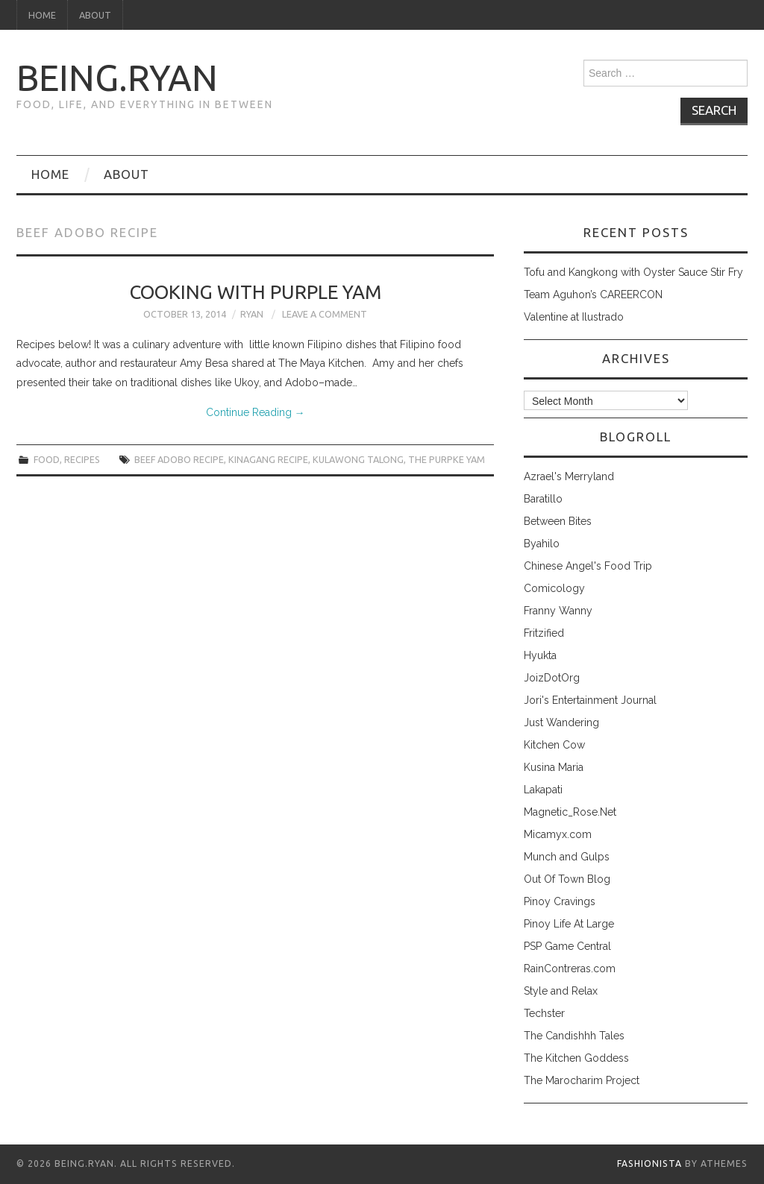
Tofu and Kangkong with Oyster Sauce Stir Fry (633, 272)
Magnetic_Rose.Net (570, 812)
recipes (82, 459)
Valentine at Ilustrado (574, 317)
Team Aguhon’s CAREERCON (593, 294)
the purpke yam (446, 459)
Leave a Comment (324, 314)
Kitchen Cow (554, 745)
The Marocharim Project (581, 1080)
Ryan (251, 314)
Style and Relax (561, 991)
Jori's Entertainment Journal (590, 700)
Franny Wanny (558, 611)
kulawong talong (358, 459)
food (47, 459)
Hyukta (540, 655)
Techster (544, 1013)
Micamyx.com (558, 834)
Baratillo (543, 499)
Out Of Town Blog (567, 879)
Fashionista (649, 1163)
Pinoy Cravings (559, 901)
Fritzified (544, 633)
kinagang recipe (268, 459)
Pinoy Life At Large (569, 924)
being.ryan (117, 77)
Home (42, 15)
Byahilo (542, 544)
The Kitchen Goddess (576, 1058)
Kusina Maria (553, 767)
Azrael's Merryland (569, 476)
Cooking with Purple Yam (255, 292)
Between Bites (558, 521)
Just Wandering (561, 722)
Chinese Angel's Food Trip (588, 566)
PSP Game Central (567, 946)
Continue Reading (255, 412)
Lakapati (543, 790)
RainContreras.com (570, 968)
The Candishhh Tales (574, 1036)
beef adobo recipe (179, 459)
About (95, 15)
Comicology (554, 588)
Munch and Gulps (567, 857)
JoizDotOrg (552, 678)
